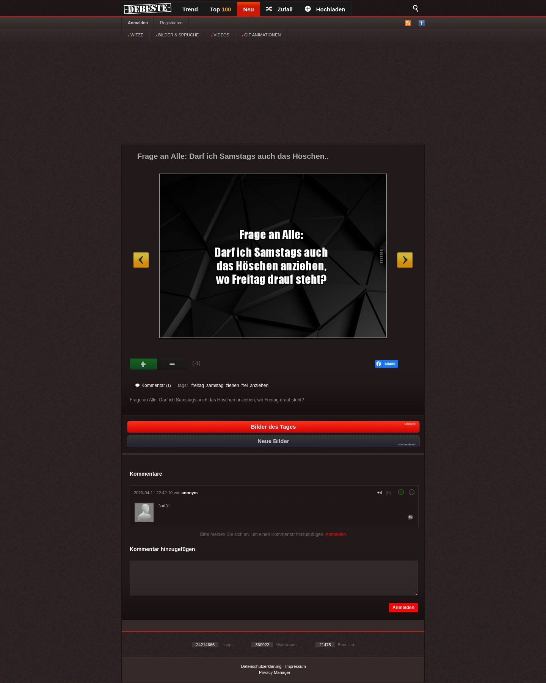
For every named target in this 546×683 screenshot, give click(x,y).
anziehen (259, 385)
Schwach (172, 364)
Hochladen (325, 9)
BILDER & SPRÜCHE (177, 35)
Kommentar (153, 385)
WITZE (135, 35)
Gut (144, 364)
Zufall (279, 9)
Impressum (295, 666)
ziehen (232, 385)
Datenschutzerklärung (261, 666)
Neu (248, 9)
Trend (190, 9)
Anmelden (138, 22)
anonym (190, 492)
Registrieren (171, 22)
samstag (214, 385)
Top (220, 9)
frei (245, 385)
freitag (197, 385)
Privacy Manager (274, 672)
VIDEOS (220, 35)
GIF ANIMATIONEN (261, 35)
